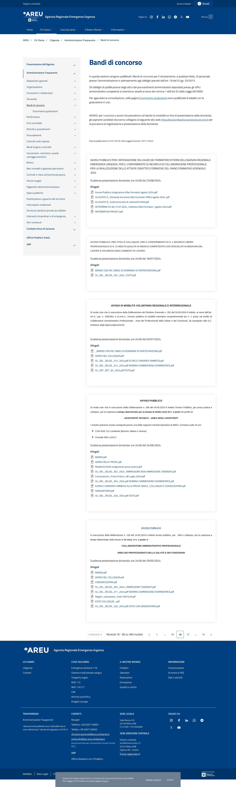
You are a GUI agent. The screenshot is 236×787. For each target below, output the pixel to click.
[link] (203, 4)
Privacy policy (153, 780)
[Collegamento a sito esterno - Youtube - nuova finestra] (182, 17)
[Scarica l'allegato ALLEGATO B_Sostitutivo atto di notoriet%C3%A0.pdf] (151, 201)
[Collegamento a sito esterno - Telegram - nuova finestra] (170, 17)
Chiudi (170, 780)
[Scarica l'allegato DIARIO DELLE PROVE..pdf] (151, 461)
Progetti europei (79, 701)
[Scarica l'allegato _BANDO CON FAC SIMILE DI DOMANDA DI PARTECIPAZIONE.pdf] (151, 351)
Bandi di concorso (110, 40)
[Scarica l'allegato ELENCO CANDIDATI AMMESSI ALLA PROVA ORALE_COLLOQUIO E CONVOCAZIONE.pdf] (151, 486)
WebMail (27, 774)
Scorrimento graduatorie (153, 98)
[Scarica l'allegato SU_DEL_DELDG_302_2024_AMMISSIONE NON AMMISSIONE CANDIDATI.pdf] (151, 471)
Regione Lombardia (31, 3)
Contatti (27, 672)
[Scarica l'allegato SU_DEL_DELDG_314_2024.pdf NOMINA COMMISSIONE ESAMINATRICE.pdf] (151, 365)
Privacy (105, 780)
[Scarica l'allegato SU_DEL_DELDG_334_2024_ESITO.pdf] (151, 275)
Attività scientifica (80, 697)
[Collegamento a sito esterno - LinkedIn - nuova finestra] (158, 17)
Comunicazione (176, 668)
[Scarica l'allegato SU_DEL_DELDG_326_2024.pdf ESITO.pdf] (151, 495)
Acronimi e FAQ (176, 672)
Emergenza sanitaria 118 (84, 668)
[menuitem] (29, 30)
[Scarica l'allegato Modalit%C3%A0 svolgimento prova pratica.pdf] (151, 466)
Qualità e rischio (128, 687)
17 (189, 635)
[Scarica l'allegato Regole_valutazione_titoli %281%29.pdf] (151, 596)
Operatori (125, 672)
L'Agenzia (55, 40)
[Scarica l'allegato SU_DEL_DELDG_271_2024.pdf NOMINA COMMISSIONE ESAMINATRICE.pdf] (151, 591)
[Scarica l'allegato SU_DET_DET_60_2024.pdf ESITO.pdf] (151, 370)
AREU (26, 40)
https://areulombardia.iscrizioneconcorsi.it (184, 120)
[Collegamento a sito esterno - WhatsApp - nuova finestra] (164, 17)
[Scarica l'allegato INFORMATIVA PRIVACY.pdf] (151, 211)
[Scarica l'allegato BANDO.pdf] (151, 457)
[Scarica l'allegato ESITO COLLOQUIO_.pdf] (151, 601)
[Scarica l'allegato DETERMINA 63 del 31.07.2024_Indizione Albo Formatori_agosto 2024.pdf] (151, 206)
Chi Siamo (39, 40)
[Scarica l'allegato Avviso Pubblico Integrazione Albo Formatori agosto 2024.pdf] (151, 192)
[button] (185, 3)
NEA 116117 (78, 687)
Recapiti (75, 720)
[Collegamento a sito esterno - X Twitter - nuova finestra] (176, 17)
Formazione (126, 682)
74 (204, 635)
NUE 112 (76, 682)
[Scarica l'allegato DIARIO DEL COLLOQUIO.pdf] (151, 355)
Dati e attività (175, 677)
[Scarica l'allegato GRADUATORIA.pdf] (151, 490)
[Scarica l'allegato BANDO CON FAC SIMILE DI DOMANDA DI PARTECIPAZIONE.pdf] (151, 270)
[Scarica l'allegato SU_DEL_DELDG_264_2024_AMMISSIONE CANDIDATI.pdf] (151, 586)
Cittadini (124, 668)
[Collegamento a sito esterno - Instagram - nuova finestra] (146, 17)
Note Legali (42, 774)
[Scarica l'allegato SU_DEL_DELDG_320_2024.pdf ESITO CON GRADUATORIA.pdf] (151, 606)
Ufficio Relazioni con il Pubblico (87, 759)
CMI (73, 692)
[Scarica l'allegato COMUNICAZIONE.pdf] (151, 582)
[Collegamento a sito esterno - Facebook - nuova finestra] (152, 17)
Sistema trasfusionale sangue (86, 672)
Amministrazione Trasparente (80, 40)
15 (173, 635)
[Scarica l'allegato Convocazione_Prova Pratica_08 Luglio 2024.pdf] (151, 476)
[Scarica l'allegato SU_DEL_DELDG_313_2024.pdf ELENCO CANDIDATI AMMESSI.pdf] (151, 360)
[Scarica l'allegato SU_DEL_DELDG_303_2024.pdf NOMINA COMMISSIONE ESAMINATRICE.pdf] (151, 481)
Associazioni (126, 677)
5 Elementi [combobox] (96, 634)
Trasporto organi (79, 677)
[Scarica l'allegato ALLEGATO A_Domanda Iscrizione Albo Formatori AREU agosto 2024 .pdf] (151, 197)
